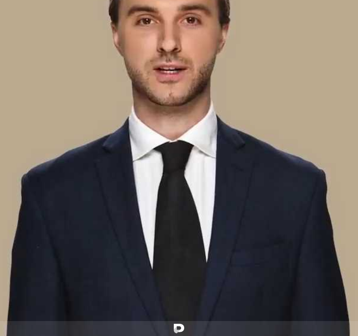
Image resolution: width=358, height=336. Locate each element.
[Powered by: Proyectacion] (179, 328)
